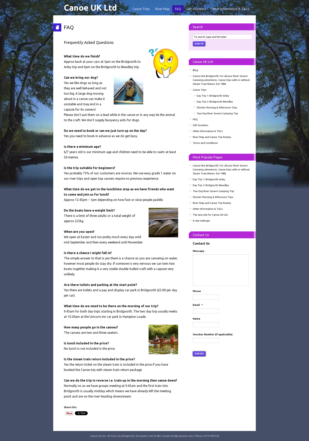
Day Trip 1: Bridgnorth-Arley (213, 95)
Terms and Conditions (205, 142)
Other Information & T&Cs (230, 9)
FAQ (178, 9)
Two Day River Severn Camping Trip (217, 113)
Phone (197, 291)
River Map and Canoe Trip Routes (212, 137)
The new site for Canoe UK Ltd (210, 214)
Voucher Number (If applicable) (213, 334)
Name (196, 318)
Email (198, 304)
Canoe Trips (141, 9)
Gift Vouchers (196, 9)
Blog (195, 70)
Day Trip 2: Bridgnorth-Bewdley (215, 101)
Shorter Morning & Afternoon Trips (217, 107)
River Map (162, 9)
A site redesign (201, 220)
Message (198, 251)
